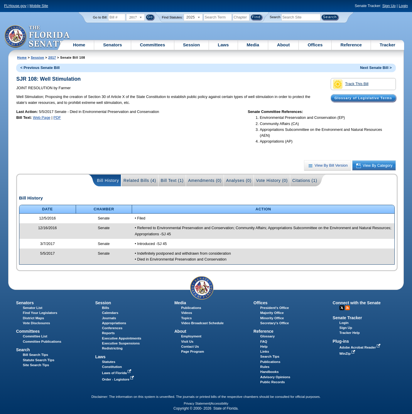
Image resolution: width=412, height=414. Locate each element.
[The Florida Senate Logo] (37, 36)
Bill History (108, 180)
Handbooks (269, 372)
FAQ (263, 341)
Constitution (112, 367)
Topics (186, 318)
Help (264, 346)
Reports (108, 333)
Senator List (33, 308)
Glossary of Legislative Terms (363, 98)
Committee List (35, 336)
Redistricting (112, 348)
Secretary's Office (274, 323)
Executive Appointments (121, 338)
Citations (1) (304, 180)
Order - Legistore (118, 379)
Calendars (110, 313)
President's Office (274, 308)
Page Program (192, 351)
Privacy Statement (197, 403)
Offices (315, 44)
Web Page (41, 117)
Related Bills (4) (140, 180)
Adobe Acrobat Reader (361, 347)
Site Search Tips (36, 365)
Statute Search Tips (38, 360)
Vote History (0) (272, 180)
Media (253, 44)
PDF (57, 117)
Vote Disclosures (36, 323)
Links (264, 351)
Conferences (112, 328)
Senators (112, 44)
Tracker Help (350, 332)
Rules (264, 367)
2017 (52, 57)
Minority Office (272, 318)
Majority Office (272, 313)
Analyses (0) (238, 180)
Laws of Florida (117, 373)
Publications (191, 308)
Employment (191, 336)
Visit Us (187, 341)
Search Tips (269, 356)
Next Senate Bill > (376, 67)
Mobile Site (39, 6)
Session (191, 44)
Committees (152, 44)
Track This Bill (351, 84)
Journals (109, 318)
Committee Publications (42, 341)
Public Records (272, 382)
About (283, 44)
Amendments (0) (205, 180)
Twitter (342, 307)
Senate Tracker (347, 317)
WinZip (348, 353)
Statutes (108, 362)
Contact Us (190, 346)
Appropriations (114, 323)
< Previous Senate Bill (40, 67)
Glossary (267, 336)
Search (275, 17)
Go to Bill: (100, 17)
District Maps (33, 318)
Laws (223, 44)
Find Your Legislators (40, 313)
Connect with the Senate (357, 302)
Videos (186, 313)
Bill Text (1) (172, 180)
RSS (347, 307)
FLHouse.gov (15, 6)
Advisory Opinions (275, 377)
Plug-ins (341, 341)
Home (79, 44)
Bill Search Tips (35, 354)
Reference (351, 44)
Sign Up (389, 6)
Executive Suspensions (121, 343)
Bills (105, 308)
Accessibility (219, 403)
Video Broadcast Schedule (202, 323)
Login (403, 6)
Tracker (387, 44)
